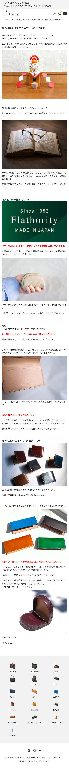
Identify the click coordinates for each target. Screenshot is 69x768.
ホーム (5, 19)
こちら (28, 586)
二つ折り (56, 697)
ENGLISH (48, 761)
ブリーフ (12, 671)
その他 (12, 735)
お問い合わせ (46, 757)
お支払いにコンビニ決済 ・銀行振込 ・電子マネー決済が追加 (27, 6)
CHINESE (39, 761)
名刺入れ (56, 709)
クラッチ (12, 697)
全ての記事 (23, 19)
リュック (34, 684)
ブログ (13, 19)
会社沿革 (30, 761)
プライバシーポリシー (31, 757)
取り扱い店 (57, 757)
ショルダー (34, 671)
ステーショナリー (34, 722)
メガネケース (13, 722)
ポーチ (56, 684)
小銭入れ (34, 709)
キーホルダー (56, 722)
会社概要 (21, 761)
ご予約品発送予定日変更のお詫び (17, 3)
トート (12, 684)
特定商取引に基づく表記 (13, 757)
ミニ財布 (12, 709)
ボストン (56, 671)
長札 (34, 697)
